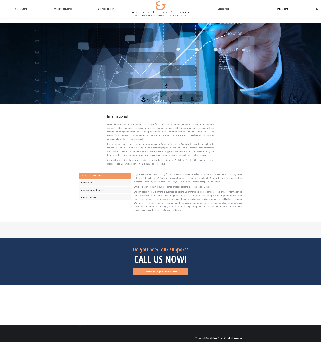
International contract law (92, 190)
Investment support (89, 197)
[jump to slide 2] (161, 101)
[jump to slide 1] (158, 101)
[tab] (105, 175)
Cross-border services (91, 175)
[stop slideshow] (163, 101)
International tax (88, 183)
